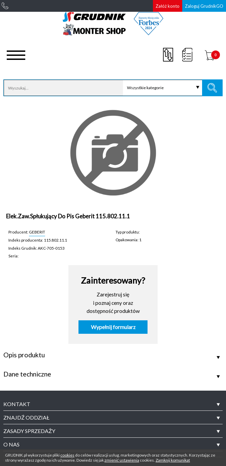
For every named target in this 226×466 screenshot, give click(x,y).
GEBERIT (37, 231)
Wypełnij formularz (113, 327)
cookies (67, 455)
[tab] (113, 404)
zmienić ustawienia (121, 460)
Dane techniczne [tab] (27, 374)
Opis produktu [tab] (24, 355)
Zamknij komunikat (173, 460)
